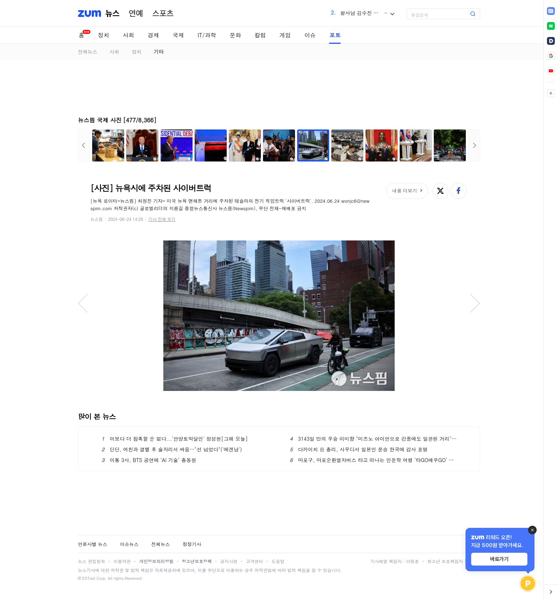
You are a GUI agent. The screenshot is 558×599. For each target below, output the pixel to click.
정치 (103, 35)
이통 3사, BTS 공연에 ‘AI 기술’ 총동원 (148, 459)
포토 (335, 35)
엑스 (440, 191)
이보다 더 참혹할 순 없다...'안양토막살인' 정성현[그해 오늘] (174, 438)
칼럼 (260, 35)
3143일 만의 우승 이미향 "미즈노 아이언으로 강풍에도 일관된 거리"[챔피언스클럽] (373, 438)
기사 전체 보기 (161, 219)
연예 (136, 13)
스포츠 (163, 13)
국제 (178, 35)
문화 (235, 35)
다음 (474, 145)
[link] (551, 11)
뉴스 (112, 13)
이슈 (310, 35)
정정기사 (192, 544)
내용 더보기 (404, 190)
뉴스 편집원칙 (91, 561)
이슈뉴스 (129, 544)
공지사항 (228, 561)
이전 (84, 145)
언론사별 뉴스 (92, 544)
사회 (128, 35)
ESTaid (88, 578)
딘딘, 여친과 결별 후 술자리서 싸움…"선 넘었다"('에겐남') (171, 449)
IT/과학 (207, 35)
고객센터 (254, 561)
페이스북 (459, 191)
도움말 (278, 561)
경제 (153, 35)
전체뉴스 (87, 51)
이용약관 (122, 561)
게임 (285, 35)
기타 (158, 51)
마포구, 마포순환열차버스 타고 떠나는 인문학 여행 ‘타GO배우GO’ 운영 (373, 459)
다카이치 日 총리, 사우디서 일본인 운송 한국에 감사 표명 (359, 449)
